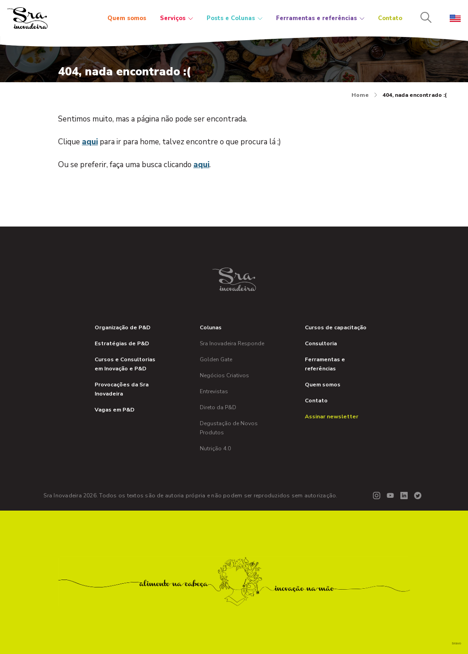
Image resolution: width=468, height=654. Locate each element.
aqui (90, 142)
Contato (390, 18)
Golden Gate (216, 359)
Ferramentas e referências (320, 18)
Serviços (176, 18)
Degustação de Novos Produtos (229, 428)
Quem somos (126, 18)
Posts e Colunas (234, 18)
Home (364, 95)
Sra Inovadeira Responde (232, 343)
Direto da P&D (218, 407)
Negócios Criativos (224, 375)
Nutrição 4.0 (215, 448)
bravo (456, 643)
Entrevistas (214, 391)
